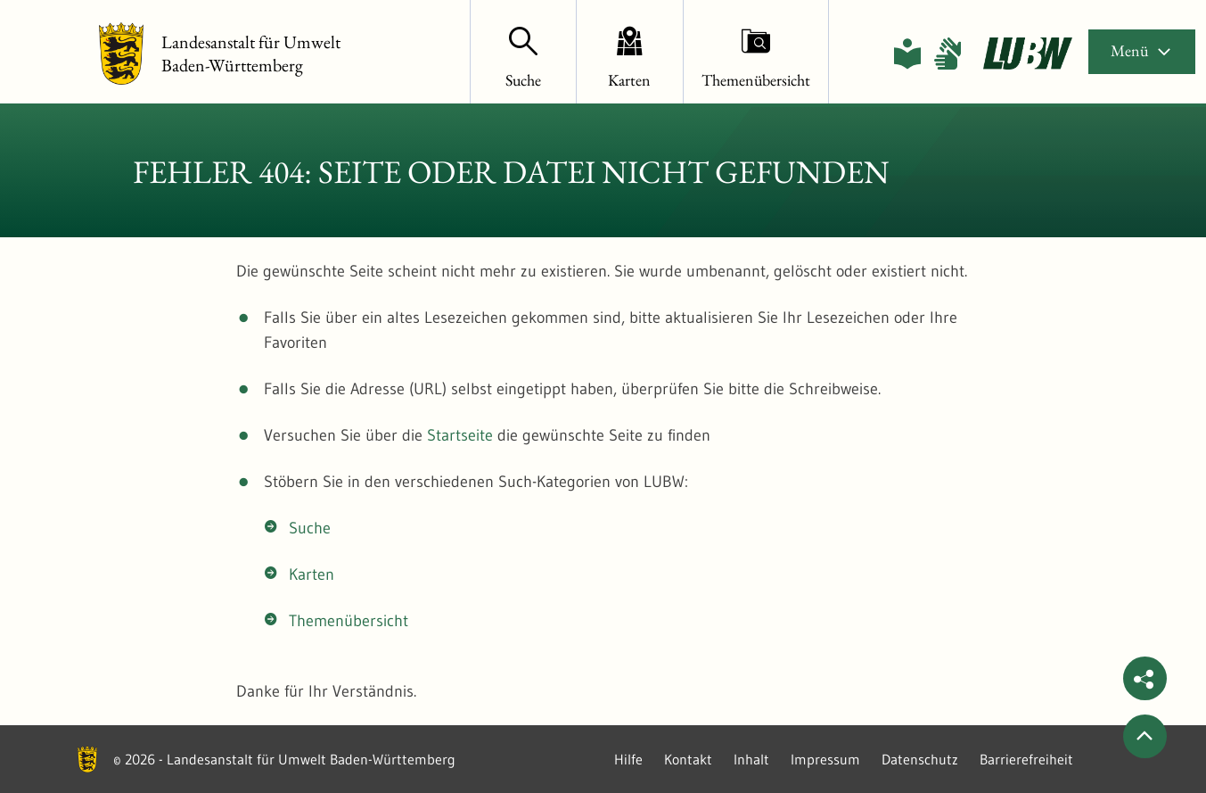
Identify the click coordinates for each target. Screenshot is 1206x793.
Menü (1142, 50)
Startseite (460, 435)
